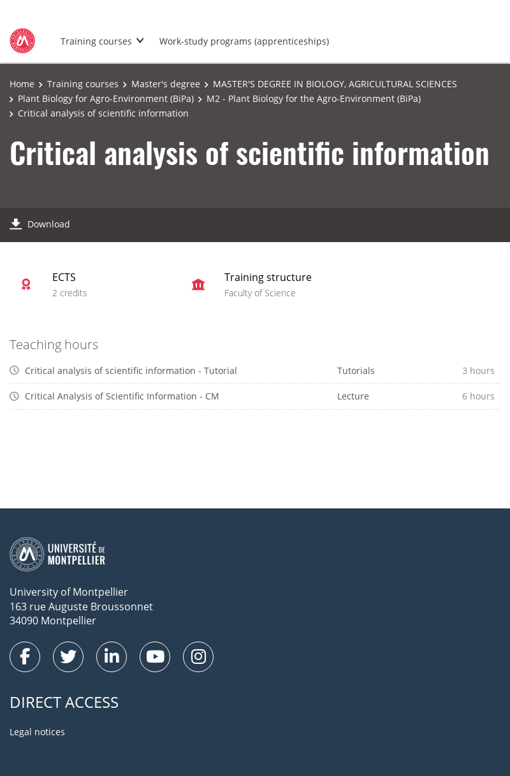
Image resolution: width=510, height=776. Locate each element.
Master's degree (165, 84)
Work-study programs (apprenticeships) (244, 41)
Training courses (96, 41)
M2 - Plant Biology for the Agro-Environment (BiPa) (314, 98)
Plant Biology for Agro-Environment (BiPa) (106, 98)
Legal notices (37, 732)
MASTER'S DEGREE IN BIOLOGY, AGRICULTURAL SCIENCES (335, 84)
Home (22, 84)
